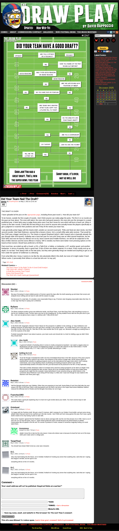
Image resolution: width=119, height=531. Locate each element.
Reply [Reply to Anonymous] (37, 430)
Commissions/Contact (29, 32)
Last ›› (71, 194)
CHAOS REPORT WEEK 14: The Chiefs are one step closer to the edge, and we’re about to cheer (106, 70)
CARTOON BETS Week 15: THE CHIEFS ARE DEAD (105, 63)
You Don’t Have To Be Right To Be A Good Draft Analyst (26, 267)
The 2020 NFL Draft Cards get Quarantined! (22, 275)
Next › (63, 194)
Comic (4, 32)
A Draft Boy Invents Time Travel (18, 271)
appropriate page (33, 215)
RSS (117, 32)
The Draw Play (37, 528)
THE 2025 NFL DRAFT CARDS (18, 269)
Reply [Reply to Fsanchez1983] (27, 396)
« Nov (101, 104)
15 (97, 97)
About (13, 32)
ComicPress (67, 528)
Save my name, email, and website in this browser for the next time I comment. (38, 513)
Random (54, 194)
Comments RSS (86, 282)
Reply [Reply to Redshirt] (27, 382)
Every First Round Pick (14, 273)
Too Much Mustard (87, 32)
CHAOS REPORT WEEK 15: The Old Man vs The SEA (106, 60)
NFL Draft (10, 262)
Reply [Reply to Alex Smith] (27, 323)
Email (114, 32)
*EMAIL (58, 505)
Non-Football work (66, 32)
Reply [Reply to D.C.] (28, 453)
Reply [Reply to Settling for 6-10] (34, 354)
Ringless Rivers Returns (103, 66)
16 (100, 97)
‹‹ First (23, 194)
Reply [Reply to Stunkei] (27, 291)
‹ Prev (31, 194)
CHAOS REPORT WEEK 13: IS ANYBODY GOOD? (105, 83)
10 (103, 95)
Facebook (108, 32)
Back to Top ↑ (88, 528)
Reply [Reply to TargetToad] (27, 443)
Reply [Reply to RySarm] (27, 308)
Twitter (111, 32)
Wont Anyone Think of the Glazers (106, 57)
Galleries (48, 32)
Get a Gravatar (63, 506)
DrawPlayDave (13, 201)
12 (109, 95)
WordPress (55, 528)
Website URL (53, 509)
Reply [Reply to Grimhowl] (28, 409)
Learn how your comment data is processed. (54, 520)
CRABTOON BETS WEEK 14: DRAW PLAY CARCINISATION (105, 75)
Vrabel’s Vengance (101, 77)
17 (103, 97)
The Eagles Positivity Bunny (104, 67)
